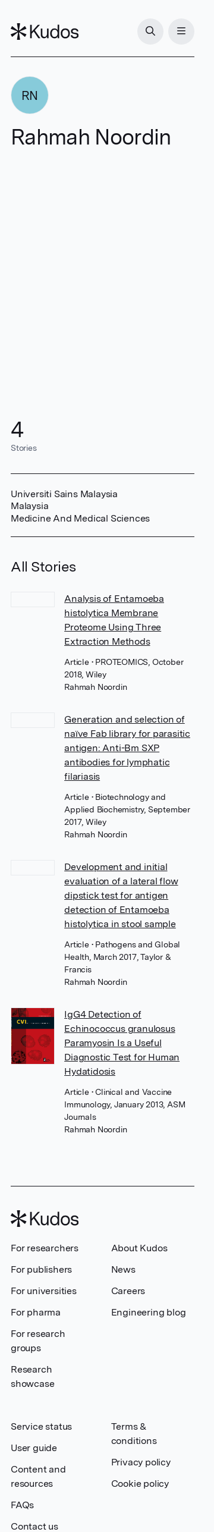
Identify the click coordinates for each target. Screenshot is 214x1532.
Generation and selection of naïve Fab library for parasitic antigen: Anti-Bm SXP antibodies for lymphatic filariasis (127, 748)
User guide (34, 1447)
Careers (128, 1290)
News (123, 1269)
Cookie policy (140, 1483)
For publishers (41, 1269)
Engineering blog (148, 1312)
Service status (41, 1426)
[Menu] (181, 31)
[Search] (150, 31)
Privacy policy (141, 1462)
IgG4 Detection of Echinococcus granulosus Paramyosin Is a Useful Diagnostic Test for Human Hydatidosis (122, 1043)
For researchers (44, 1248)
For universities (44, 1290)
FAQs (22, 1505)
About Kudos (139, 1248)
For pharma (36, 1312)
